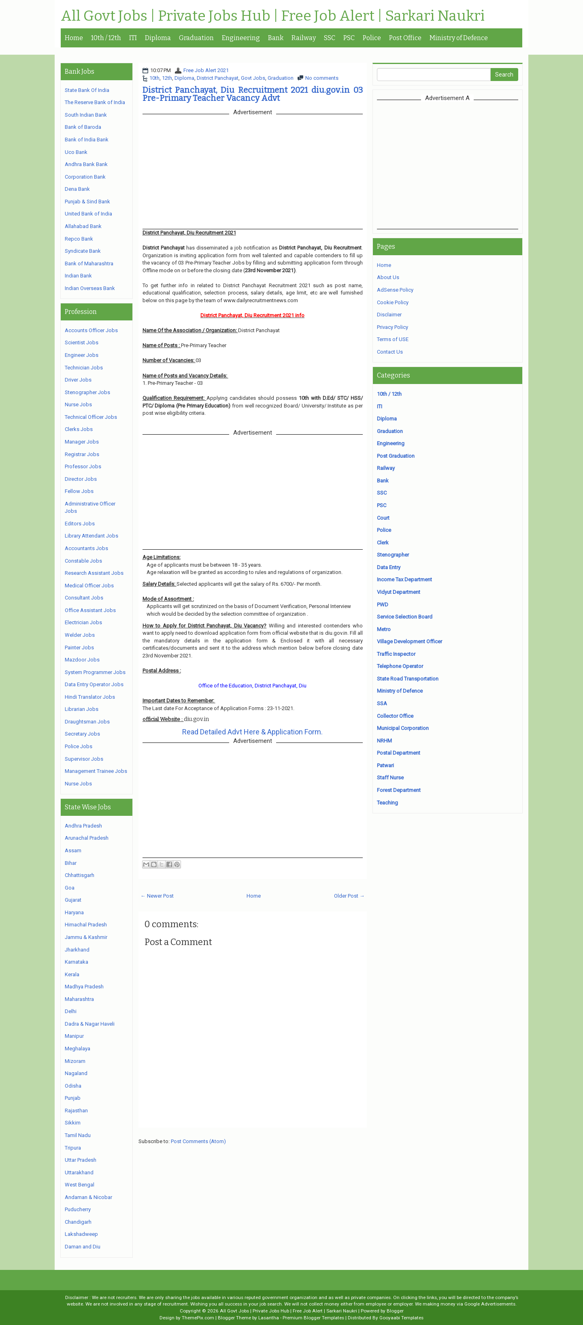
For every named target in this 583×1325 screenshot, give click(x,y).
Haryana (74, 912)
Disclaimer (389, 315)
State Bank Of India (87, 90)
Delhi (71, 1011)
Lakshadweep (81, 1234)
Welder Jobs (80, 635)
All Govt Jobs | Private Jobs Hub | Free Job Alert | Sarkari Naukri (273, 16)
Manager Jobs (82, 442)
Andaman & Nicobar (88, 1197)
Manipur (74, 1036)
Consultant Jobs (84, 598)
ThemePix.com (198, 1318)
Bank (275, 38)
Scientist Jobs (81, 342)
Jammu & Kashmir (86, 937)
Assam (73, 850)
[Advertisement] (447, 164)
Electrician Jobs (83, 622)
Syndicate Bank (83, 251)
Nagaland (76, 1073)
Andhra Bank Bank (86, 164)
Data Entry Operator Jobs (94, 684)
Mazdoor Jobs (82, 660)
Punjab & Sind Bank (87, 201)
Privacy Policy (392, 327)
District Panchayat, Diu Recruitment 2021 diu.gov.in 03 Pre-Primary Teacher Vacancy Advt (253, 94)
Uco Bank (76, 152)
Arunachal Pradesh (87, 838)
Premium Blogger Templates (313, 1318)
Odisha (73, 1086)
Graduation (196, 38)
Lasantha (268, 1318)
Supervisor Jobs (84, 759)
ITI (133, 38)
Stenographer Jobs (87, 392)
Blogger (395, 1311)
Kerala (72, 974)
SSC (329, 38)
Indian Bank (78, 276)
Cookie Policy (393, 302)
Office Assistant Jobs (90, 610)
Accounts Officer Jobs (91, 330)
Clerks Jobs (79, 429)
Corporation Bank (85, 177)
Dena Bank (77, 189)
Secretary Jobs (82, 734)
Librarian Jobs (81, 709)
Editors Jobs (80, 524)
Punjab (73, 1098)
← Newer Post (157, 896)
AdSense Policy (395, 290)
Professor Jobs (83, 466)
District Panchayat (217, 78)
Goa (69, 888)
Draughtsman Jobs (87, 722)
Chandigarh (78, 1222)
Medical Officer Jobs (89, 585)
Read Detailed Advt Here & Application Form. (252, 732)
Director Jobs (81, 479)
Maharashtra (79, 999)
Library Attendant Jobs (91, 536)
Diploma (158, 38)
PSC (349, 38)
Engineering (241, 38)
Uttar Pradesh (80, 1160)
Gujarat (73, 900)
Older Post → (349, 896)
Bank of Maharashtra (89, 263)
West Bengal (79, 1185)
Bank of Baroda (83, 127)
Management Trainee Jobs (96, 771)
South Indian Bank (86, 115)
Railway (304, 38)
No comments (321, 78)
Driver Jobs (78, 380)
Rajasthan (76, 1110)
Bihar (71, 863)
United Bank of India (88, 214)
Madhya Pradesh (84, 987)
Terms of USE (393, 339)
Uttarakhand (79, 1172)
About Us (388, 277)
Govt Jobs (253, 78)
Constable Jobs (83, 561)
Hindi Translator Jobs (90, 697)
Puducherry (78, 1209)
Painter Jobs (79, 647)
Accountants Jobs (86, 548)
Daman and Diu (82, 1247)
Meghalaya (77, 1048)
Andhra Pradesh (83, 826)
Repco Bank (79, 239)
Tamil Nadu (78, 1135)
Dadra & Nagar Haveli (90, 1024)
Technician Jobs (84, 368)
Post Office (405, 38)
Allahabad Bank (83, 226)
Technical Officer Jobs (91, 417)
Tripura (73, 1148)
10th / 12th (106, 38)
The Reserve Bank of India (95, 102)
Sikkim (73, 1123)
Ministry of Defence (459, 38)
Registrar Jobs (82, 454)
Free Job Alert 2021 (206, 70)
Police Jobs (78, 746)
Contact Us (390, 352)
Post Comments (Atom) (198, 1141)
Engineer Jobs (81, 355)
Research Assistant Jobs (94, 573)
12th (167, 78)
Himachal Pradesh (86, 925)
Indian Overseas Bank (90, 288)
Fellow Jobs (79, 491)
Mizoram (75, 1061)
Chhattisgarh (79, 875)
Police (372, 38)
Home (74, 38)
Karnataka (76, 962)
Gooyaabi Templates (401, 1318)
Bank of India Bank (87, 140)
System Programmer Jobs (95, 672)
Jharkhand (77, 950)
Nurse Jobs (78, 404)
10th (154, 78)
